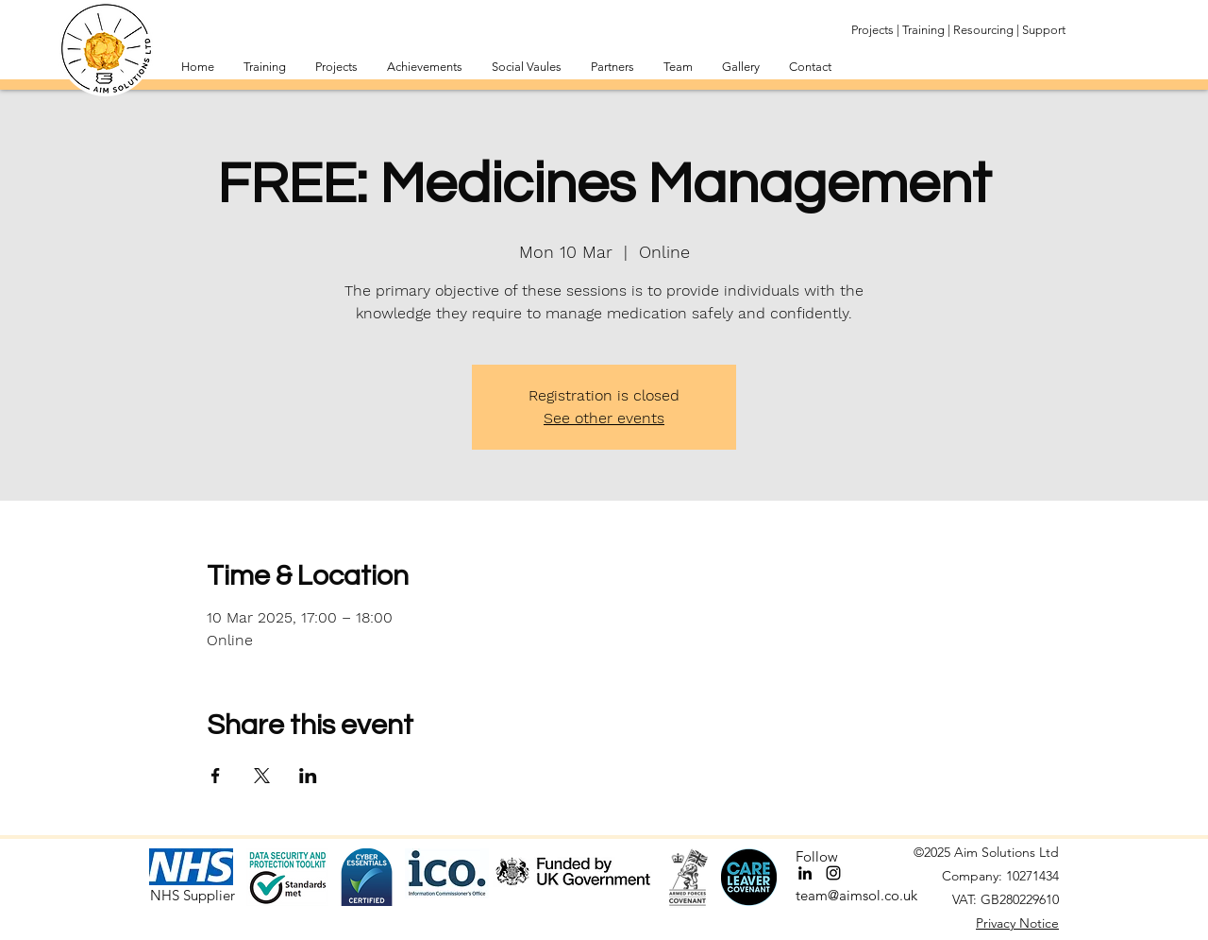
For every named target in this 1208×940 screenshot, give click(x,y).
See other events (604, 418)
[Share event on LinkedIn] (308, 775)
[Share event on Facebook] (216, 775)
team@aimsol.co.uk (856, 895)
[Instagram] (833, 872)
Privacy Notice (1017, 922)
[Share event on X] (262, 775)
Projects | (875, 30)
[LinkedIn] (805, 872)
